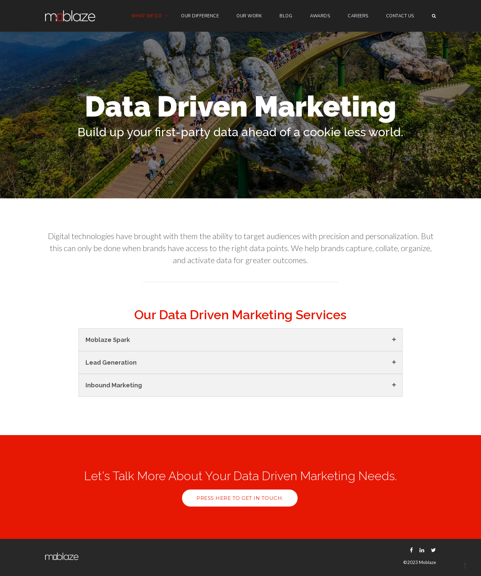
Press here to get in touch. (239, 498)
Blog (286, 16)
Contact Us (400, 16)
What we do (146, 16)
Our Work (249, 16)
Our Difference (200, 16)
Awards (320, 16)
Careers (358, 16)
